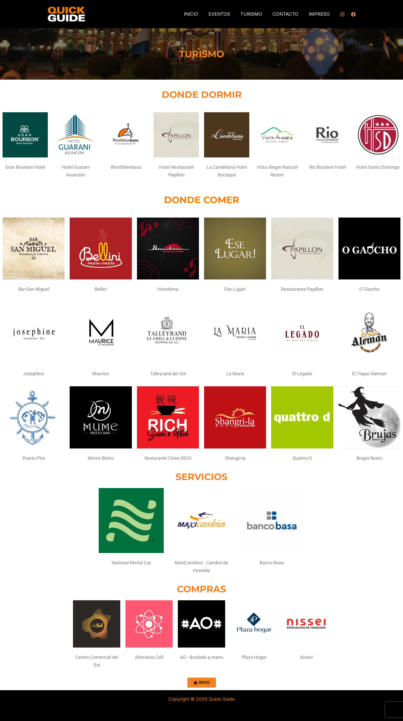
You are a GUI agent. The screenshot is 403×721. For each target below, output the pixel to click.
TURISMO (254, 14)
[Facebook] (353, 14)
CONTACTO (287, 14)
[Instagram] (342, 14)
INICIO (195, 14)
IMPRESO (319, 14)
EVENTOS (223, 14)
